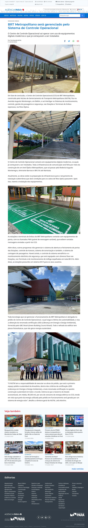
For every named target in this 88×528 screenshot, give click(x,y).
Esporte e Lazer (35, 483)
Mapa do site (39, 4)
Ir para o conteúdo (10, 1)
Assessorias (66, 9)
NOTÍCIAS (13, 15)
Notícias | (12, 526)
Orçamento (48, 495)
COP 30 (43, 15)
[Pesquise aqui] (82, 15)
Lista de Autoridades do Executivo (53, 9)
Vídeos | (31, 526)
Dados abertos (60, 1)
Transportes (75, 493)
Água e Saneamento (10, 491)
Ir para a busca (29, 1)
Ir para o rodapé (9, 4)
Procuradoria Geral (63, 487)
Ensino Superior (22, 501)
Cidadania (21, 485)
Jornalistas (73, 9)
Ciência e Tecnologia (23, 487)
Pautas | (17, 526)
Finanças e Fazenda (36, 487)
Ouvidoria (68, 4)
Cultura (20, 491)
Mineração (48, 491)
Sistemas (43, 526)
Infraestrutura (35, 503)
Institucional (48, 483)
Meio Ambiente (49, 489)
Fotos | (26, 526)
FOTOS (32, 15)
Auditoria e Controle (10, 497)
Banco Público (22, 483)
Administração (9, 485)
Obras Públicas (49, 493)
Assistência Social (9, 493)
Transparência (60, 4)
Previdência (61, 485)
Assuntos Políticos (10, 495)
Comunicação (21, 489)
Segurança (61, 499)
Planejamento (49, 501)
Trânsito (74, 491)
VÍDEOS (37, 15)
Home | (7, 526)
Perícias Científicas (50, 499)
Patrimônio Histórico (50, 497)
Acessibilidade (39, 1)
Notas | (22, 526)
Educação (20, 497)
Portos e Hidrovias (63, 483)
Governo (33, 493)
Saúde (60, 497)
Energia (20, 499)
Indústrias (34, 497)
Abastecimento (9, 483)
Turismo (74, 495)
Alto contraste (48, 1)
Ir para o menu (20, 1)
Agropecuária (8, 489)
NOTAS (26, 15)
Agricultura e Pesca (10, 487)
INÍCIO (6, 15)
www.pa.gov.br (69, 1)
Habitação (34, 495)
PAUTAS (20, 15)
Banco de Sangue (9, 499)
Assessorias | (37, 526)
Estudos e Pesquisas (37, 485)
